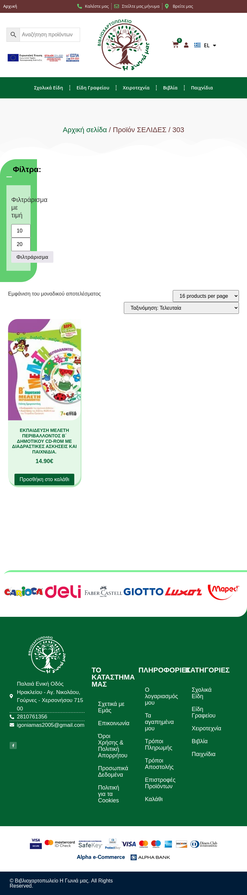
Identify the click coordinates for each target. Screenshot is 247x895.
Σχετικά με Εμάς (111, 707)
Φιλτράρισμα (32, 257)
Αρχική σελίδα (85, 130)
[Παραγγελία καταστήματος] (181, 308)
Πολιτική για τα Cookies (108, 794)
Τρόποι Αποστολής (159, 763)
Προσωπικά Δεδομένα (113, 771)
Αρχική (10, 6)
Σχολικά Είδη (48, 88)
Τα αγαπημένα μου (159, 722)
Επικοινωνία (114, 723)
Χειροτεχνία (136, 88)
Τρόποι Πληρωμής (158, 744)
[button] (10, 590)
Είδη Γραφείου (93, 88)
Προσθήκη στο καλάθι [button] (44, 479)
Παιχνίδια (202, 88)
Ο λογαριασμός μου (161, 696)
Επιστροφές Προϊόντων (160, 783)
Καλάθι (153, 799)
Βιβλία (170, 88)
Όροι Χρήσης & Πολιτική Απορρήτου (112, 746)
